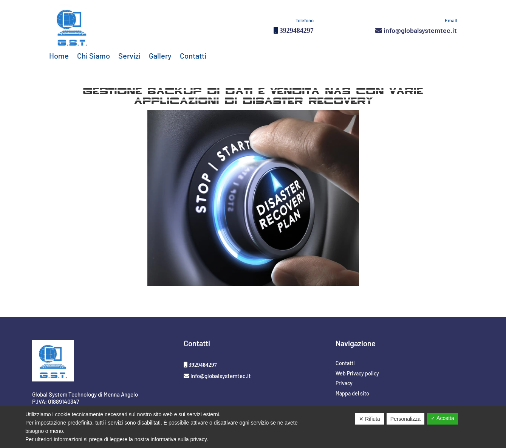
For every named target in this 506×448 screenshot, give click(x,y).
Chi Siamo (93, 56)
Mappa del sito (352, 393)
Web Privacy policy (357, 373)
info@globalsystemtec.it (416, 30)
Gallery (160, 56)
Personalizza (405, 419)
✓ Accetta (442, 418)
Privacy (344, 383)
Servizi (129, 56)
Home (59, 56)
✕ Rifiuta (369, 419)
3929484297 (296, 30)
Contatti (193, 56)
